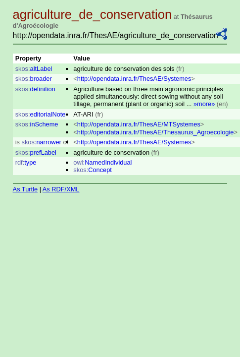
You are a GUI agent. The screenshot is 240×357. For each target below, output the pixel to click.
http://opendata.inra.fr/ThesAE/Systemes (134, 78)
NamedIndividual (102, 162)
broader (33, 78)
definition (35, 89)
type (26, 162)
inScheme (36, 124)
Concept (92, 170)
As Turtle (25, 189)
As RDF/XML (61, 189)
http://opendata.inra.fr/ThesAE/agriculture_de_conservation (115, 35)
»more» (204, 104)
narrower (41, 142)
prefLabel (35, 152)
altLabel (33, 68)
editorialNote (40, 114)
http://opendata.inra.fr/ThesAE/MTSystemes (138, 124)
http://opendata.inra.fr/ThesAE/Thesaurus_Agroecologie (155, 132)
